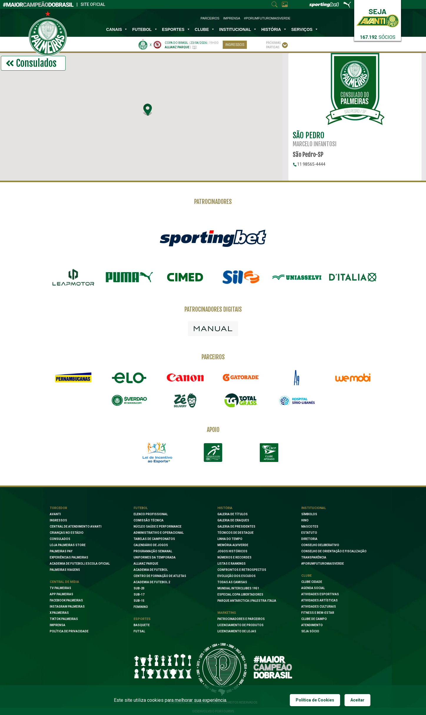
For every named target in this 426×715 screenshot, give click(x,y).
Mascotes (309, 526)
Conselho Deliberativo (320, 545)
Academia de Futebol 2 (152, 582)
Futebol (144, 29)
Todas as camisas (232, 582)
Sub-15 (139, 600)
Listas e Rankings (231, 563)
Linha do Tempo (229, 539)
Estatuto (309, 532)
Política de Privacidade (69, 631)
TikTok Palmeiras (64, 619)
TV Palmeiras (60, 588)
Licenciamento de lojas (236, 631)
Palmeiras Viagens (65, 569)
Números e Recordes (234, 557)
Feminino (141, 606)
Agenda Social (313, 588)
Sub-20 (139, 588)
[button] (148, 109)
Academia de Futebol (151, 569)
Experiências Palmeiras (69, 557)
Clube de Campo (314, 619)
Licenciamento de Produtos (240, 625)
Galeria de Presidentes (236, 526)
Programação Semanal (153, 551)
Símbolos (309, 514)
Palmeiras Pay (61, 551)
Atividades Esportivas (320, 594)
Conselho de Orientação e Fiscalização (334, 551)
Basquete (142, 625)
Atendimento (312, 625)
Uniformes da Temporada (155, 557)
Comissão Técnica (149, 520)
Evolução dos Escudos (236, 576)
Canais (117, 29)
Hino (305, 520)
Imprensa (231, 18)
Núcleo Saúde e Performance (158, 526)
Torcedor (58, 508)
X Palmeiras (59, 612)
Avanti (55, 514)
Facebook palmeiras (66, 600)
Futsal (139, 631)
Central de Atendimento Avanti (75, 526)
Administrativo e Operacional (159, 532)
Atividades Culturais (318, 606)
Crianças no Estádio (67, 532)
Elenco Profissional (151, 514)
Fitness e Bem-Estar (317, 612)
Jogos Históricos (232, 551)
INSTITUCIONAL (238, 29)
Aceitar (357, 700)
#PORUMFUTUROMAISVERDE (322, 563)
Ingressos (234, 45)
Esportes (176, 29)
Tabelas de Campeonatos (154, 539)
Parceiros (210, 18)
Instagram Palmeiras (67, 606)
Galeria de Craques (233, 520)
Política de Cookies (315, 700)
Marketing (226, 613)
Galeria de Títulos (232, 514)
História (274, 29)
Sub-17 (139, 594)
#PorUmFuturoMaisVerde (267, 18)
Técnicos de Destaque (235, 532)
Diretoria (309, 539)
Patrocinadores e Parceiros (241, 619)
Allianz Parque (146, 563)
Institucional (313, 508)
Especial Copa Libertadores (240, 594)
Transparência (313, 557)
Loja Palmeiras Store (68, 545)
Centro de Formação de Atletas (160, 576)
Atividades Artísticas (319, 600)
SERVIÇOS (304, 29)
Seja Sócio (310, 631)
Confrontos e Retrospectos (241, 569)
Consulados (60, 539)
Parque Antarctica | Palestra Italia (246, 600)
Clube (205, 29)
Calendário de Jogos (151, 545)
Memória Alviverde (232, 545)
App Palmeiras (61, 594)
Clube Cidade (311, 581)
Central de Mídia (64, 582)
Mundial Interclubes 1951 (238, 588)
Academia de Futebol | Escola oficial (80, 563)
